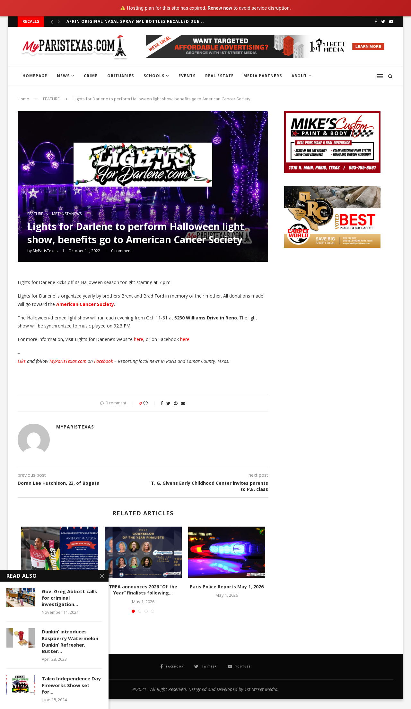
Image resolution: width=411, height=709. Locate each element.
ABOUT (299, 75)
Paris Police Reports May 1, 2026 (227, 587)
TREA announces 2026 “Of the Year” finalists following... (143, 590)
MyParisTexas (45, 250)
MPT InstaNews (67, 214)
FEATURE (51, 99)
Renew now (219, 8)
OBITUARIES (120, 75)
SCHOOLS (154, 75)
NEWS (63, 75)
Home (23, 99)
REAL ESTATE (219, 75)
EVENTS (187, 75)
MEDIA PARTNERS (262, 75)
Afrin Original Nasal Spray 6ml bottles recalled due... (135, 21)
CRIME (91, 75)
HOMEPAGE (34, 75)
